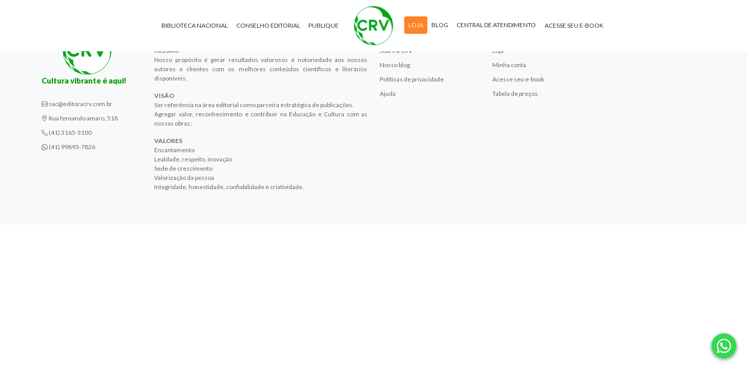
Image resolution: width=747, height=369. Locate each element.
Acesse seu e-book (574, 25)
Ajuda (388, 93)
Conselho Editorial (268, 25)
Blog (439, 25)
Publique (323, 25)
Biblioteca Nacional (194, 25)
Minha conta (509, 65)
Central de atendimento (496, 25)
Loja (415, 25)
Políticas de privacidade (412, 79)
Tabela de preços (515, 93)
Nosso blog (395, 65)
